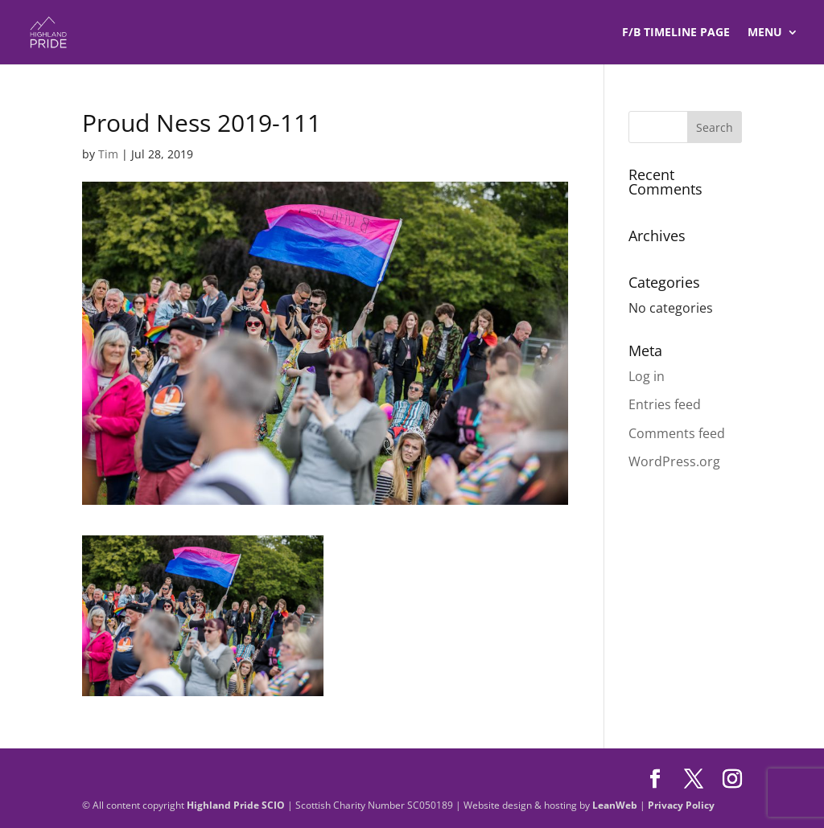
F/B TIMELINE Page (676, 33)
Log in (646, 376)
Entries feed (664, 404)
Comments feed (676, 433)
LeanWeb (614, 805)
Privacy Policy (681, 805)
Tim (108, 154)
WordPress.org (674, 461)
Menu (765, 33)
